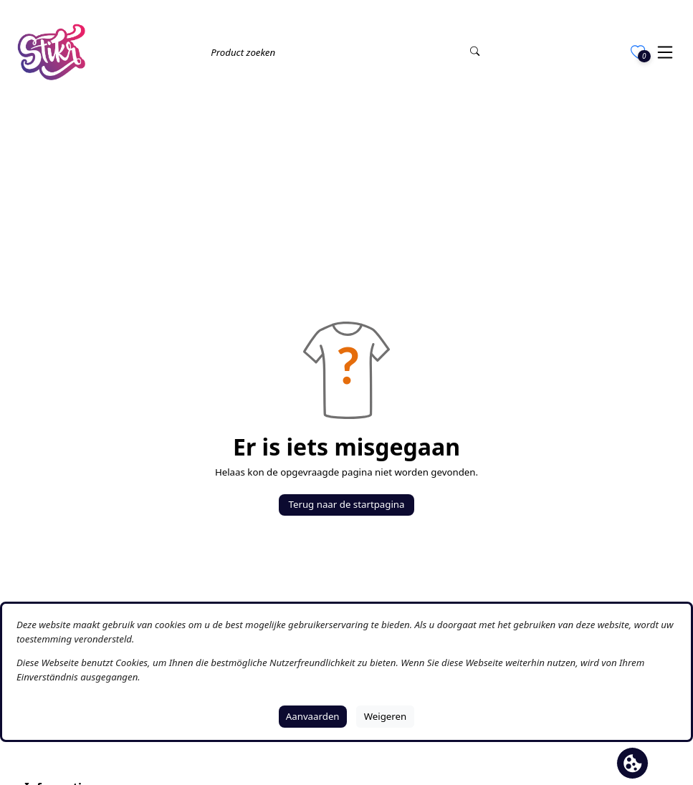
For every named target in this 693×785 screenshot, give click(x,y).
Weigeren (385, 716)
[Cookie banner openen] (632, 763)
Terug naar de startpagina (347, 504)
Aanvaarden (313, 716)
